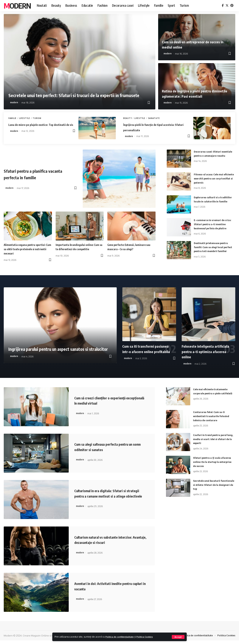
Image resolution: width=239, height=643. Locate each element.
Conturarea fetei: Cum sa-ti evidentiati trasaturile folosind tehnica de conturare (212, 415)
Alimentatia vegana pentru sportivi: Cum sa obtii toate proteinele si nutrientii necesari (27, 249)
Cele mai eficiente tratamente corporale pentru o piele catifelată (211, 393)
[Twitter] (227, 5)
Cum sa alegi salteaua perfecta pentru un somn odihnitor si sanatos (109, 446)
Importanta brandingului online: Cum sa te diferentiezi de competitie (77, 249)
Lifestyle (24, 118)
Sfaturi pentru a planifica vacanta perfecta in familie (40, 173)
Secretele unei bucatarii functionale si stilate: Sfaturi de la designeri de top (212, 484)
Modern (17, 5)
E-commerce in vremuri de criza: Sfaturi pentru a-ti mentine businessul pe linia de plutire (213, 223)
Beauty (127, 118)
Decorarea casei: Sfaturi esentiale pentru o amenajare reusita (212, 155)
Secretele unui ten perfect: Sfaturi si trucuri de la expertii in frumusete (78, 88)
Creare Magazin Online (36, 637)
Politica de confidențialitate (122, 636)
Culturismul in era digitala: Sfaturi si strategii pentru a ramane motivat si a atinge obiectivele (107, 496)
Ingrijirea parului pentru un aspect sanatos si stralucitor (56, 343)
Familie (12, 118)
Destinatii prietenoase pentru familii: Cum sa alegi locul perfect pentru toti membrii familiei (214, 246)
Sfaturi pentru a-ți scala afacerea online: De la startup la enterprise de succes (213, 461)
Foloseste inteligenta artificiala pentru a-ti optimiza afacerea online (207, 351)
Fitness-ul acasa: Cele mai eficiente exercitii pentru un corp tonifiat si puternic (214, 178)
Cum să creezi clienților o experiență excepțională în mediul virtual (105, 400)
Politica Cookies (150, 636)
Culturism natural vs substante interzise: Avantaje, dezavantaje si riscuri (109, 542)
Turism (37, 118)
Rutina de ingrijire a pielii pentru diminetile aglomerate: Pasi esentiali (194, 93)
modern (14, 102)
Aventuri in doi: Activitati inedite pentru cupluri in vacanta (109, 588)
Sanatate (154, 118)
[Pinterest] (231, 5)
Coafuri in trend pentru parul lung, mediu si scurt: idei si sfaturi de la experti (213, 438)
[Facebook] (223, 5)
